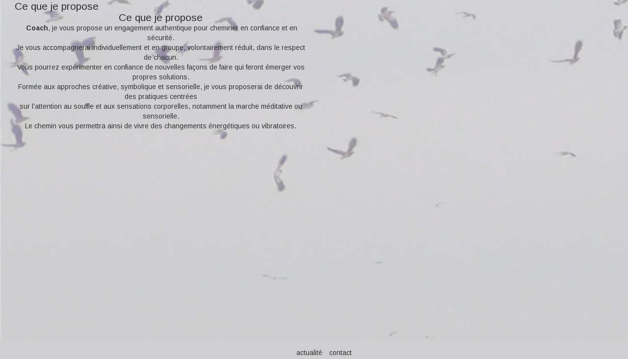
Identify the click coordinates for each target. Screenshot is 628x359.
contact (340, 353)
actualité (309, 353)
